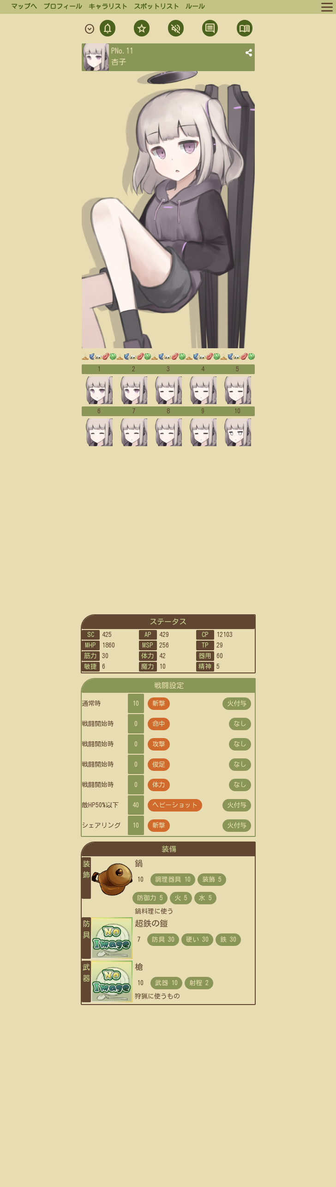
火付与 (236, 703)
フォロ (140, 29)
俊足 (158, 764)
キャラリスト (108, 6)
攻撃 (158, 744)
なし (240, 724)
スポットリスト (156, 6)
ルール (195, 6)
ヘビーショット (175, 805)
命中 (158, 724)
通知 (107, 29)
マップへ (24, 6)
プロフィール (62, 6)
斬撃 (158, 703)
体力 (158, 784)
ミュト (174, 29)
